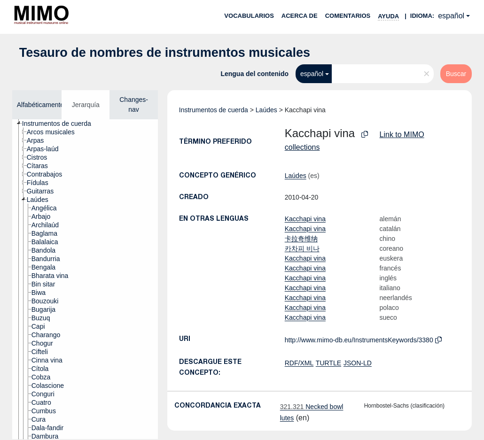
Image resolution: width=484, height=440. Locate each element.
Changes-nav (133, 104)
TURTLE (328, 363)
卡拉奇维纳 (301, 238)
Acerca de (299, 15)
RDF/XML (299, 363)
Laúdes (266, 110)
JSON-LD (357, 363)
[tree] (85, 279)
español (451, 16)
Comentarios (348, 15)
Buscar (456, 73)
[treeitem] (61, 123)
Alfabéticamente (40, 104)
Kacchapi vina (305, 219)
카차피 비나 (302, 248)
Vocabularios (248, 15)
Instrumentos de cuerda (213, 110)
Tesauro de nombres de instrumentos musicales (164, 53)
